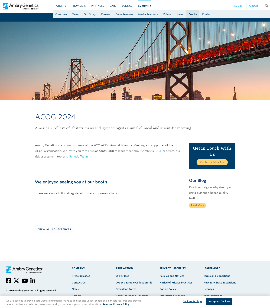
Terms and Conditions (216, 276)
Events (192, 14)
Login (238, 5)
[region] (135, 302)
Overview (61, 14)
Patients (60, 5)
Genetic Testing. (79, 156)
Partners (97, 5)
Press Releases (124, 14)
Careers (105, 14)
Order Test (122, 276)
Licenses (208, 289)
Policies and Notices (172, 276)
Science (127, 5)
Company (144, 5)
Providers (79, 5)
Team (75, 14)
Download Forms (126, 289)
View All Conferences (54, 229)
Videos (167, 14)
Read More (197, 205)
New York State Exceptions (219, 282)
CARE (113, 5)
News (180, 14)
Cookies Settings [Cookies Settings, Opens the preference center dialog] (192, 301)
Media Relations (148, 14)
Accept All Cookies (219, 301)
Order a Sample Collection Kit (134, 282)
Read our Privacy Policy (116, 304)
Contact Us (79, 282)
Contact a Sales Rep (212, 162)
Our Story (90, 14)
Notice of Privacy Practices (176, 282)
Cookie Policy (168, 289)
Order (253, 5)
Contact (207, 14)
